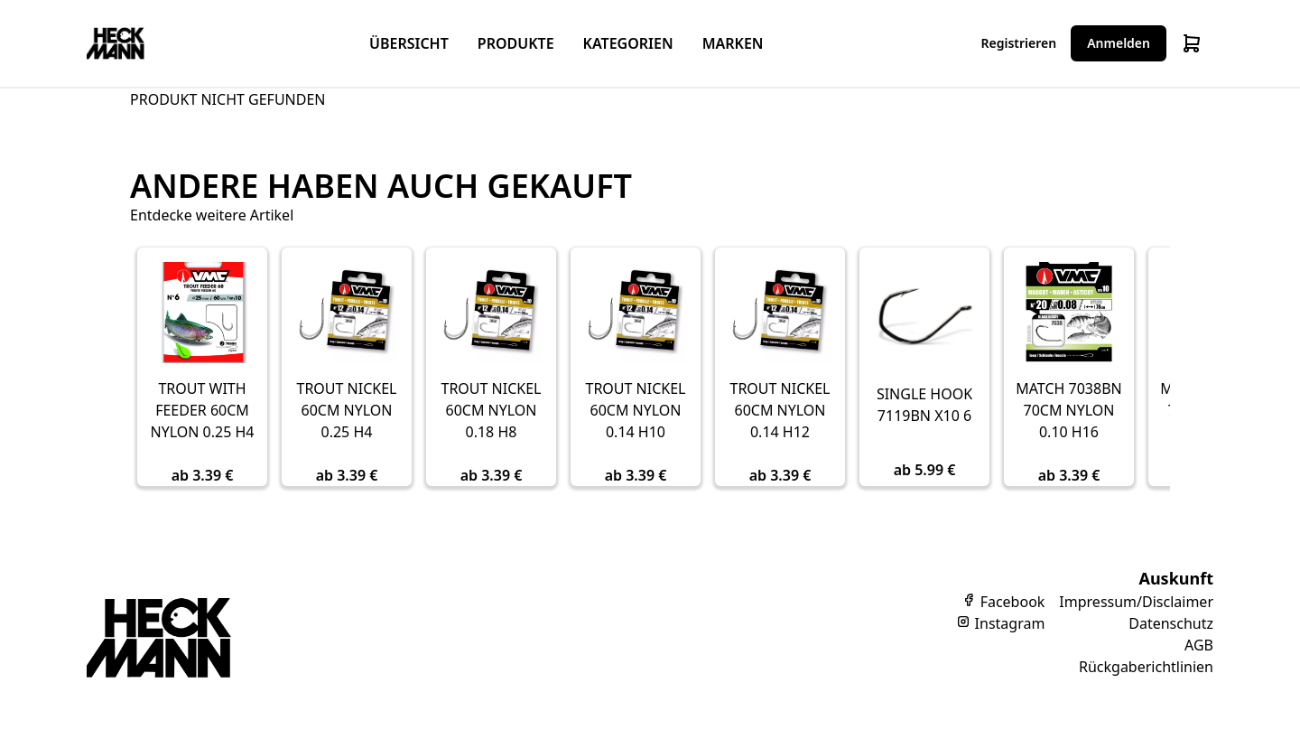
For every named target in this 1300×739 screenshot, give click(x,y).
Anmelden (1118, 42)
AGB (1198, 645)
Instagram (1000, 623)
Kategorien (628, 43)
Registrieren (1019, 42)
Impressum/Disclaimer (1136, 602)
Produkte (516, 43)
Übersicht (409, 43)
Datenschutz (1170, 623)
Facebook (1003, 602)
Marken (733, 43)
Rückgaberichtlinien (1146, 667)
